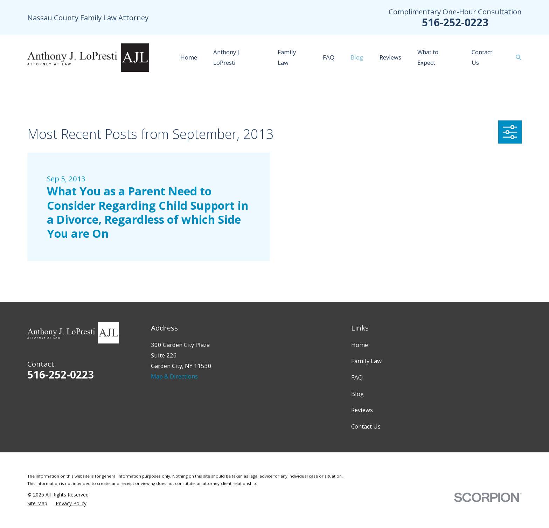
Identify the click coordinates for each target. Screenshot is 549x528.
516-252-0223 (455, 22)
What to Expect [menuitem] (427, 57)
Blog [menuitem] (356, 57)
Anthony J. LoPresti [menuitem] (227, 57)
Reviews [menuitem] (390, 57)
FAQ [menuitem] (328, 57)
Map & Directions (174, 376)
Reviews (362, 410)
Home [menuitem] (188, 57)
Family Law (366, 361)
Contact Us (366, 426)
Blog (357, 394)
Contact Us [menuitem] (482, 57)
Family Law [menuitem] (287, 57)
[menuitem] (37, 503)
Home (359, 345)
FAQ (357, 377)
